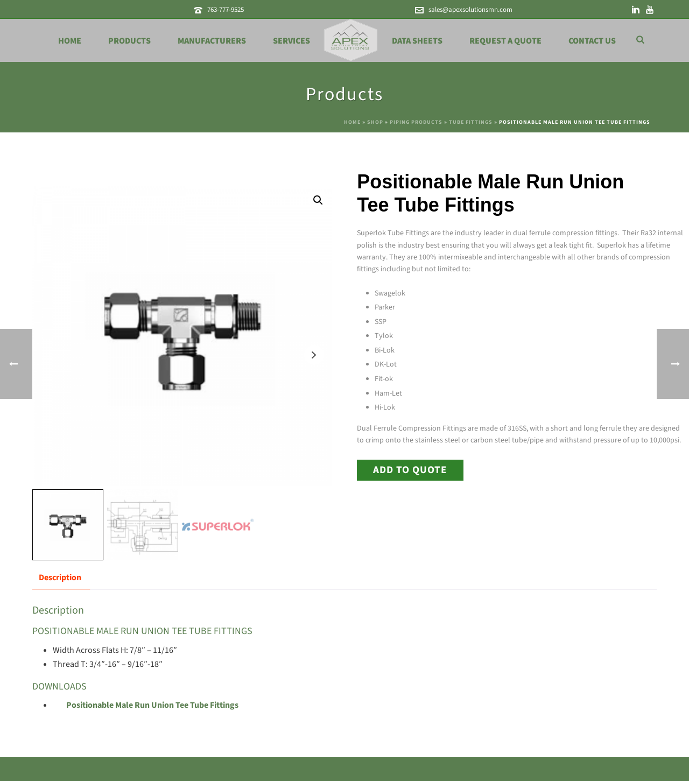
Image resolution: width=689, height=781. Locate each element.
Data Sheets (417, 41)
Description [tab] (60, 577)
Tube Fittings (471, 122)
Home (69, 41)
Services (291, 41)
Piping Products (416, 122)
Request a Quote (505, 41)
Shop (375, 122)
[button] (318, 200)
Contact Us (592, 41)
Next (314, 355)
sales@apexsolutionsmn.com (470, 10)
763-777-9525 (225, 10)
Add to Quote (410, 469)
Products (129, 41)
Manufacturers (212, 41)
